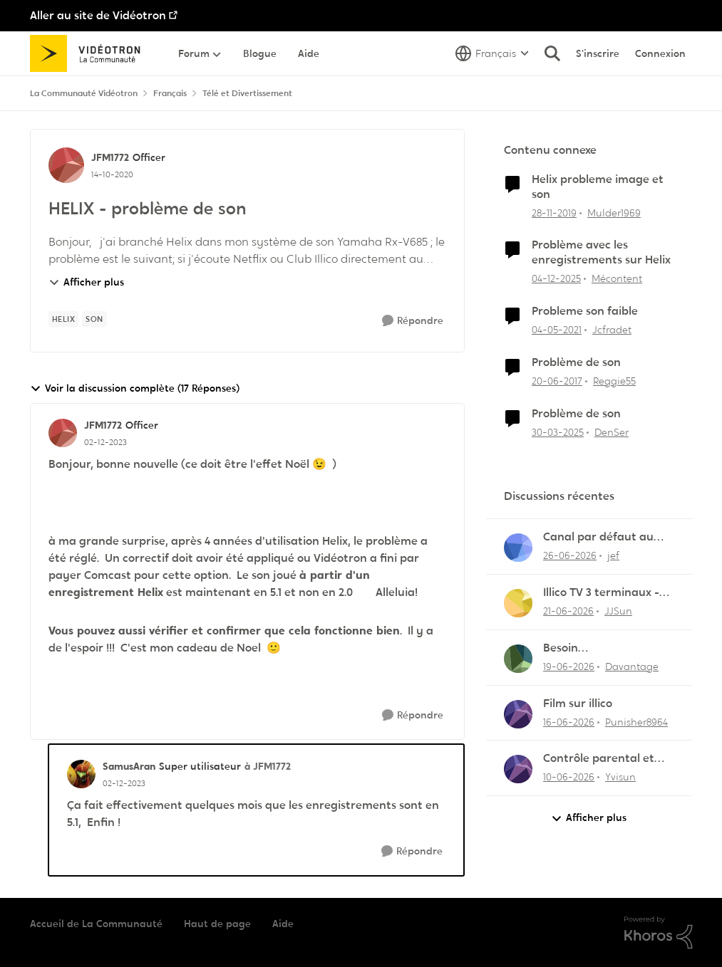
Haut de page (217, 923)
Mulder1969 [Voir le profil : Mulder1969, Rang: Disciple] (614, 212)
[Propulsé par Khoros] (658, 932)
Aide (283, 923)
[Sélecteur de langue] (492, 53)
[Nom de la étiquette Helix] (63, 319)
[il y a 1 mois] (568, 611)
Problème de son (576, 362)
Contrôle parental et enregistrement (598, 758)
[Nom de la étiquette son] (94, 319)
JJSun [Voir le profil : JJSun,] (618, 611)
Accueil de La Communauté (96, 923)
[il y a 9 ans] (557, 381)
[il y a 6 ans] (554, 212)
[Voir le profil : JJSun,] (518, 603)
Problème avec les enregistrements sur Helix (601, 252)
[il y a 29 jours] (570, 555)
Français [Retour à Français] (170, 93)
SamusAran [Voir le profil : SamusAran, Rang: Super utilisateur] (129, 766)
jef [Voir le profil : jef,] (613, 555)
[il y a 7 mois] (556, 278)
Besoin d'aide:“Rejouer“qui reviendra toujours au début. (602, 648)
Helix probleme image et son (598, 187)
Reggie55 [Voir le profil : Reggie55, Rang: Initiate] (614, 381)
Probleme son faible (585, 311)
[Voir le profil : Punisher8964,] (518, 714)
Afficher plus (86, 282)
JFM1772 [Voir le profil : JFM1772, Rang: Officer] (110, 157)
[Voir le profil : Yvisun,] (518, 769)
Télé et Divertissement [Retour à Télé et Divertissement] (247, 93)
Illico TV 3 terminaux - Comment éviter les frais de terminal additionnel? (609, 592)
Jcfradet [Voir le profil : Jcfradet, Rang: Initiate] (611, 329)
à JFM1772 (267, 766)
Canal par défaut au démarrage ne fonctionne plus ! (598, 537)
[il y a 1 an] (558, 431)
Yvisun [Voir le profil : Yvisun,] (620, 776)
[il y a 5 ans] (557, 330)
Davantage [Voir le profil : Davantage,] (632, 666)
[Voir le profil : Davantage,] (518, 658)
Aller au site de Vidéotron (98, 15)
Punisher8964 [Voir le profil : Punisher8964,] (636, 721)
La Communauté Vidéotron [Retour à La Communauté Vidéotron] (84, 93)
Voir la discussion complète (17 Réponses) (134, 388)
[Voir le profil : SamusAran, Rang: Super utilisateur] (81, 774)
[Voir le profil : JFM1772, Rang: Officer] (66, 165)
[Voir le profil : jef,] (518, 547)
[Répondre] (412, 320)
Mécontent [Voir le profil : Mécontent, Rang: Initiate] (617, 278)
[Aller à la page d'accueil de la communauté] (90, 53)
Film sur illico (577, 703)
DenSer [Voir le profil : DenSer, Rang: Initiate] (611, 431)
